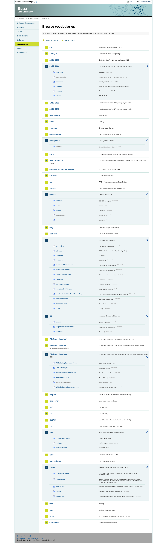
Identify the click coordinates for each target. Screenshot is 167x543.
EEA (27, 1)
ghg (51, 228)
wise (51, 516)
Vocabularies (22, 44)
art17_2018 (54, 109)
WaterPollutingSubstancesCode (67, 387)
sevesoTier (60, 487)
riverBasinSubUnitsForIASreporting (69, 294)
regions (59, 443)
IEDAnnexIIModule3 (58, 345)
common (53, 128)
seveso (52, 467)
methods (59, 86)
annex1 (58, 322)
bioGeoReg (60, 246)
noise (52, 455)
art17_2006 (54, 66)
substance (60, 496)
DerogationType (62, 368)
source (58, 210)
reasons (59, 91)
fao (50, 182)
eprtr (51, 154)
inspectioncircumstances (65, 327)
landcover (54, 401)
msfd (51, 432)
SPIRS (58, 491)
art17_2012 (54, 103)
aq (50, 47)
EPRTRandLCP (56, 160)
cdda (51, 122)
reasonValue (60, 479)
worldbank (54, 523)
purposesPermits (62, 284)
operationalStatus (62, 473)
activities (59, 72)
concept (59, 200)
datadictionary (56, 134)
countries (59, 82)
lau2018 (53, 420)
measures (59, 260)
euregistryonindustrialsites (61, 169)
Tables (19, 31)
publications (55, 461)
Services (20, 49)
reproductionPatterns (64, 289)
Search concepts (69, 40)
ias (50, 240)
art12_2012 (54, 54)
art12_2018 (54, 60)
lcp (50, 426)
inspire (52, 395)
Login (130, 1)
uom (51, 510)
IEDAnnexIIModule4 (58, 354)
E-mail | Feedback (24, 536)
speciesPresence (62, 299)
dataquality (54, 141)
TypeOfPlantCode (62, 377)
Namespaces (22, 53)
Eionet (27, 18)
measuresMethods (62, 270)
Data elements (22, 36)
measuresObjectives (63, 274)
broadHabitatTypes (63, 438)
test (51, 504)
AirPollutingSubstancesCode (66, 363)
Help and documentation (26, 23)
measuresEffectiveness (64, 265)
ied (50, 316)
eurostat (53, 176)
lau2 (51, 414)
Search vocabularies (52, 40)
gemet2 (52, 195)
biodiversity (54, 115)
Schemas (20, 40)
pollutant (59, 331)
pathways (59, 279)
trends (58, 95)
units (58, 308)
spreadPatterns (61, 303)
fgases (52, 188)
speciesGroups (61, 447)
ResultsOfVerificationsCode (66, 372)
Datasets (20, 27)
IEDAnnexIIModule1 (58, 339)
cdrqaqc (59, 251)
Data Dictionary (35, 18)
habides (53, 234)
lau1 (51, 407)
